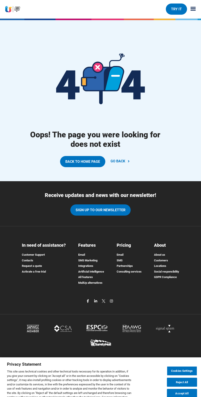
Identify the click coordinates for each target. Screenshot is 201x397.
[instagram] (111, 301)
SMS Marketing (87, 260)
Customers (161, 260)
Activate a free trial (34, 271)
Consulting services (129, 271)
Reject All (182, 384)
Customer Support (33, 254)
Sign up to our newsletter (100, 210)
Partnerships (125, 266)
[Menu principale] (191, 9)
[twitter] (104, 301)
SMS (120, 260)
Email (81, 254)
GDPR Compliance (165, 277)
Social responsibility (166, 271)
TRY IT (176, 9)
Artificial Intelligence (91, 271)
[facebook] (88, 301)
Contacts (27, 260)
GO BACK (120, 161)
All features (85, 277)
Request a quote (32, 266)
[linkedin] (96, 301)
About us (159, 254)
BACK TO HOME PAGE (82, 162)
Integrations (85, 266)
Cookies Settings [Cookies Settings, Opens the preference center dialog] (182, 373)
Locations (160, 266)
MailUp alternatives (90, 282)
